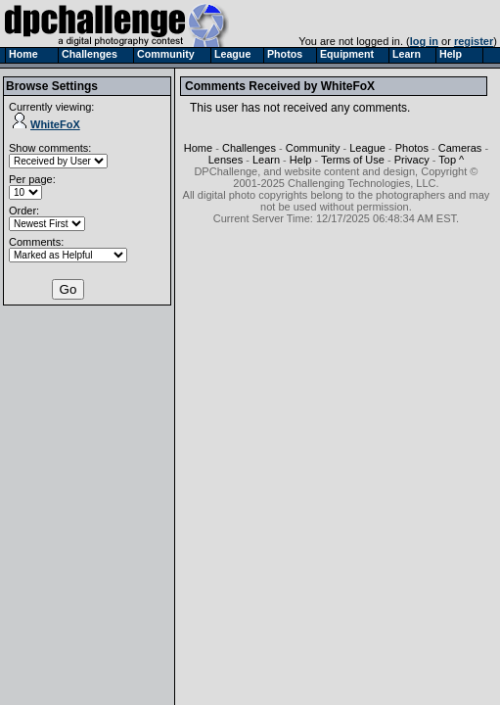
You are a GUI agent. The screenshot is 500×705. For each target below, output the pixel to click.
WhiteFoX (46, 124)
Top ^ (451, 159)
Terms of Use (353, 159)
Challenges (249, 148)
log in (424, 41)
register (473, 41)
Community (313, 148)
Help (301, 159)
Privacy (412, 159)
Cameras (460, 148)
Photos (412, 148)
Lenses (225, 159)
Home (198, 148)
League (367, 148)
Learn (266, 159)
